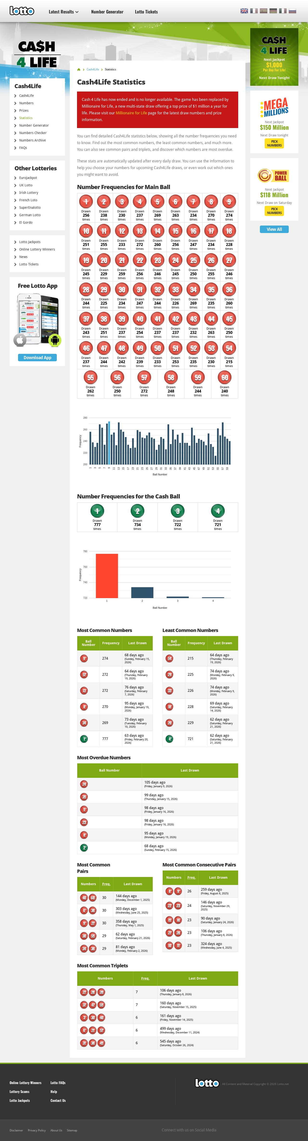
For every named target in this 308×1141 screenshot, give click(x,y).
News (23, 257)
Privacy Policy (37, 1130)
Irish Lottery (28, 193)
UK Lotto (25, 185)
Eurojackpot (28, 178)
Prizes (23, 110)
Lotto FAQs (58, 1082)
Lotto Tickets (146, 11)
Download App (37, 357)
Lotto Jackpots (29, 242)
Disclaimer (16, 1130)
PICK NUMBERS (274, 143)
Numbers (26, 103)
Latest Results (63, 11)
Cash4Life (26, 96)
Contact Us (58, 1100)
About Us (56, 1130)
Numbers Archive (32, 140)
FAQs (23, 148)
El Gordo (25, 222)
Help (54, 1091)
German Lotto (30, 215)
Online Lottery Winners (37, 249)
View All (274, 229)
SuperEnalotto (30, 207)
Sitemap (72, 1130)
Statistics (25, 118)
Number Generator (107, 11)
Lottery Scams (19, 1091)
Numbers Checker (33, 133)
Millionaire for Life (131, 113)
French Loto (28, 200)
